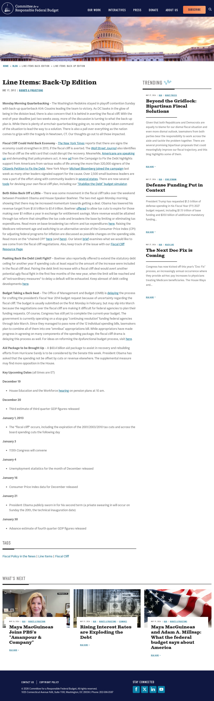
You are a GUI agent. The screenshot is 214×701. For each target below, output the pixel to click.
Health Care (169, 245)
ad (69, 158)
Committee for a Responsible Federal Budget (30, 8)
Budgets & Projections (31, 90)
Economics (123, 621)
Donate (153, 10)
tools (6, 184)
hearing (64, 391)
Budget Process (171, 95)
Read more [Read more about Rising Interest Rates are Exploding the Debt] (84, 645)
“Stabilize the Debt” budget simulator (102, 184)
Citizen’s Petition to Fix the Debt (24, 168)
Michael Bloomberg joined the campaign (96, 168)
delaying (113, 293)
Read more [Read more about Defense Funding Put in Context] (150, 232)
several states (88, 179)
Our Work (94, 10)
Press (137, 10)
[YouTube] (161, 689)
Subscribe (194, 10)
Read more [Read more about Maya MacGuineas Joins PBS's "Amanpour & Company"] (13, 650)
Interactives (117, 10)
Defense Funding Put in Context (174, 187)
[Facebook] (136, 689)
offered (81, 208)
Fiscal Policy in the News (19, 556)
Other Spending (171, 179)
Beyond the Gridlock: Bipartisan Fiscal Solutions (171, 106)
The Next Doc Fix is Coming (169, 253)
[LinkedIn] (152, 689)
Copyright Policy (49, 682)
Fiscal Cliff (62, 556)
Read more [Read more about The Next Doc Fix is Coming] (150, 297)
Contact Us (27, 682)
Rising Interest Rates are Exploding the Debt (105, 632)
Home (6, 66)
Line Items (45, 556)
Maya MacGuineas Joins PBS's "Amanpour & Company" (31, 635)
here (112, 224)
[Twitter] (144, 689)
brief (86, 239)
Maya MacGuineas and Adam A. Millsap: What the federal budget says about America (176, 637)
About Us (172, 10)
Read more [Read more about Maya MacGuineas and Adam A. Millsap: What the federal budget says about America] (155, 655)
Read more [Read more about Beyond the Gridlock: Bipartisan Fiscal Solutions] (150, 167)
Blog (15, 66)
